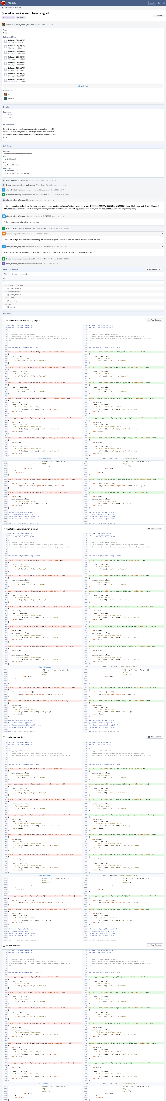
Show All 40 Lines (45, 458)
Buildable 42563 (13, 171)
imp (9, 94)
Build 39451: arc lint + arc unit (18, 173)
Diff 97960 (47, 246)
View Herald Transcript (44, 185)
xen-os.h (13, 307)
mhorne (10, 117)
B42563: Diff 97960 (44, 259)
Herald (8, 185)
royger (9, 114)
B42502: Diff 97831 (44, 195)
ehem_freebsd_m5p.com (25, 25)
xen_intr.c (13, 300)
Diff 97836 (47, 216)
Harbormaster (11, 195)
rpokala (11, 99)
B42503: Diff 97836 (44, 228)
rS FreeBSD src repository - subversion (18, 153)
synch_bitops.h (15, 288)
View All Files (83, 86)
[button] (164, 3)
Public (22, 17)
